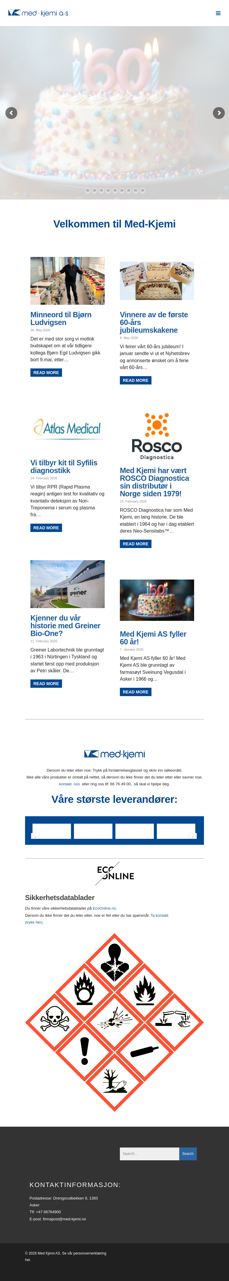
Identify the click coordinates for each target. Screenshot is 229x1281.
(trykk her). (35, 934)
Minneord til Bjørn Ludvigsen (61, 318)
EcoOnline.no (104, 920)
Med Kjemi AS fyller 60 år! (153, 638)
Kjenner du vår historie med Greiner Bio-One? (65, 626)
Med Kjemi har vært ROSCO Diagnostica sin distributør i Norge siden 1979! (154, 482)
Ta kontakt (159, 927)
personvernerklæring (89, 1265)
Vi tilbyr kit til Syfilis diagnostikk (64, 467)
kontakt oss (69, 784)
